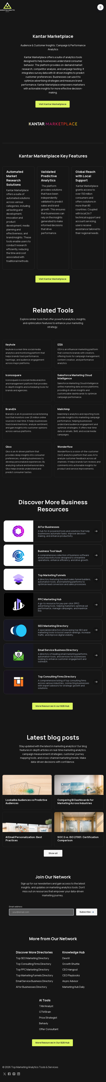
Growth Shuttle (71, 964)
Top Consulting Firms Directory (33, 964)
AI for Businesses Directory (31, 987)
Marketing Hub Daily (73, 987)
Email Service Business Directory (34, 981)
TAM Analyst (46, 1006)
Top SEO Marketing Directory (32, 958)
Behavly (43, 1023)
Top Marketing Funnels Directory (34, 975)
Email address (15, 906)
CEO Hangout (70, 969)
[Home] (8, 7)
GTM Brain (45, 1011)
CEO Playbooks (71, 975)
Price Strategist (48, 1017)
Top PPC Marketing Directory (32, 969)
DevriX (66, 958)
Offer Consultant (48, 1029)
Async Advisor (70, 981)
